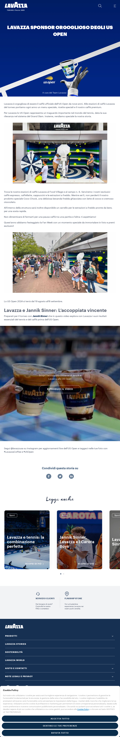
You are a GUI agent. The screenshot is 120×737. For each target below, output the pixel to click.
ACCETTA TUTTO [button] (60, 719)
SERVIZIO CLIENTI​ (45, 598)
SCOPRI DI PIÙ (35, 564)
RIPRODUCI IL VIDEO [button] (60, 389)
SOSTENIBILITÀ (14, 652)
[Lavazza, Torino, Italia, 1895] (14, 6)
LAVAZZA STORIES (15, 644)
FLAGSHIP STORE (73, 598)
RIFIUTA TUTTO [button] (60, 733)
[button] (100, 6)
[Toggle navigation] (115, 6)
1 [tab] (60, 574)
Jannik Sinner (40, 316)
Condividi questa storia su (60, 468)
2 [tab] (63, 574)
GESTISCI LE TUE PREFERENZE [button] (60, 726)
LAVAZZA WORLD (15, 660)
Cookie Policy (83, 709)
